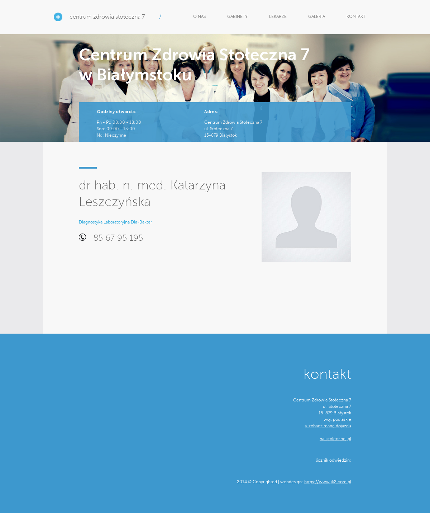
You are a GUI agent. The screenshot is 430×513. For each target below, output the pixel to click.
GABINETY (237, 16)
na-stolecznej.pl (335, 438)
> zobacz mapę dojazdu (328, 425)
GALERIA (316, 16)
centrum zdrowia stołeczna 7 (107, 17)
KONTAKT (356, 16)
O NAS (199, 16)
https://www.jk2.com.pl (327, 481)
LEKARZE (278, 16)
